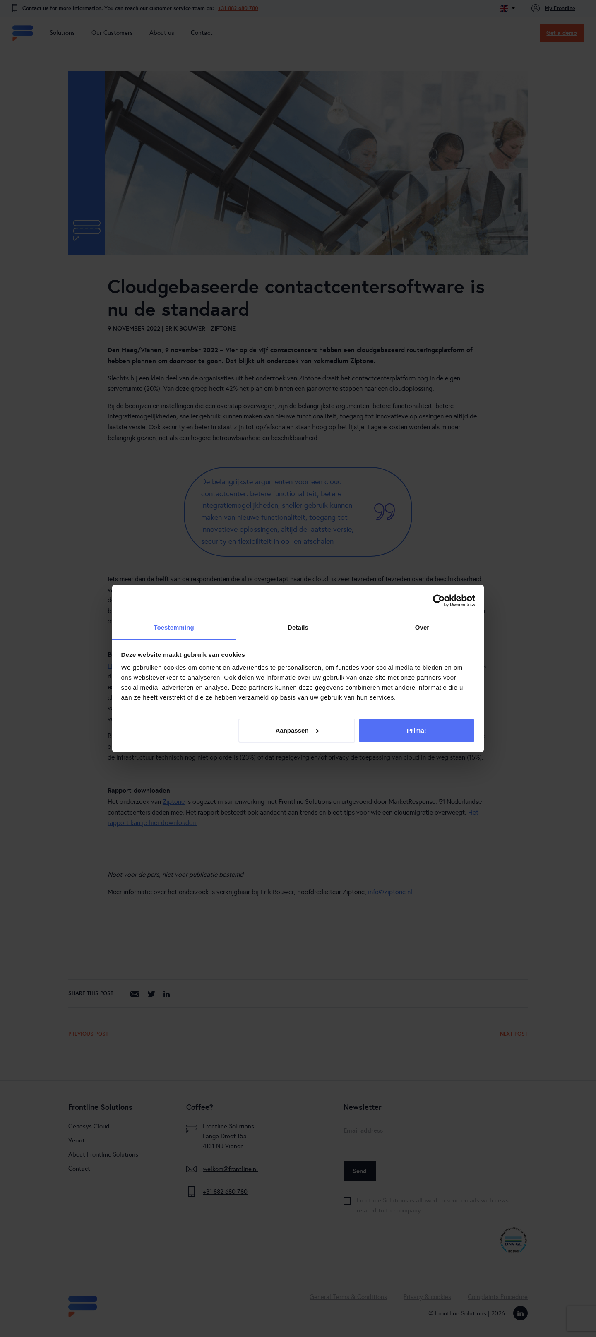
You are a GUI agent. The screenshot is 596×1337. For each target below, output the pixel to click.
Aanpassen (297, 730)
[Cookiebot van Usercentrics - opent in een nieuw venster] (439, 600)
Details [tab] (298, 627)
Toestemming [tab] (174, 627)
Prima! (416, 730)
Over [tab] (422, 627)
